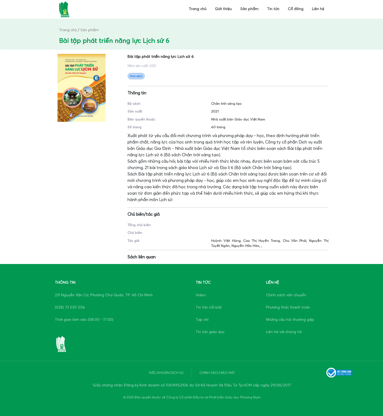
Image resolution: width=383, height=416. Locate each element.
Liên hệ (318, 9)
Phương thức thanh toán (288, 307)
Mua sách (136, 76)
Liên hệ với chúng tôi (284, 332)
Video (201, 295)
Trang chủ (197, 9)
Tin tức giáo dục (210, 332)
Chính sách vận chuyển (286, 295)
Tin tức (273, 9)
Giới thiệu (223, 9)
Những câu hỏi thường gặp (290, 320)
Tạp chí (202, 320)
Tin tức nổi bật (209, 307)
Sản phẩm (249, 9)
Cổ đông (295, 9)
